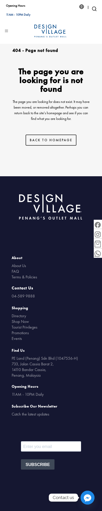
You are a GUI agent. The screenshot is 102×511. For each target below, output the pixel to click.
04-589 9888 (23, 296)
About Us (19, 265)
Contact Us (22, 288)
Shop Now (20, 321)
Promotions (20, 333)
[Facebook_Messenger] (88, 498)
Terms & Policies (24, 277)
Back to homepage (51, 140)
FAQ (15, 271)
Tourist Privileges (24, 327)
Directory (19, 316)
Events (17, 338)
